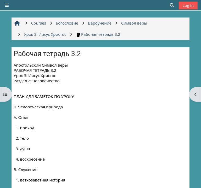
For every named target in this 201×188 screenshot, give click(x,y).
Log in (188, 5)
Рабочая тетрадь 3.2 (98, 34)
